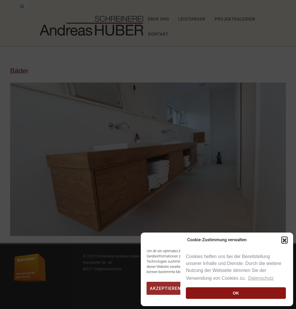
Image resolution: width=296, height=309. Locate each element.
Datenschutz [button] (261, 278)
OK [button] (236, 293)
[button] (284, 240)
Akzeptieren (165, 288)
